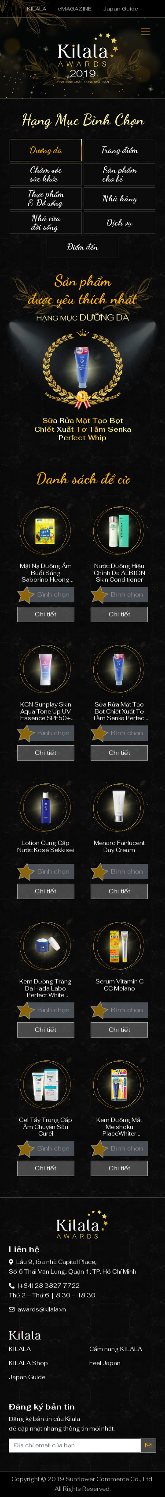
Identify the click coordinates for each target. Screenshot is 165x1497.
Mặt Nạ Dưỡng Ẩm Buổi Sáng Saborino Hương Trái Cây (45, 542)
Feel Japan (105, 1363)
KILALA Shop (28, 1363)
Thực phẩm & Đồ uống (46, 198)
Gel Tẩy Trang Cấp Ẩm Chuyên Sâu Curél (45, 1095)
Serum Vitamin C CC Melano (119, 957)
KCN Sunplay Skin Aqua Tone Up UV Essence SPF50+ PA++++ (45, 680)
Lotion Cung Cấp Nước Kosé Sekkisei (45, 819)
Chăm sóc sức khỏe (46, 174)
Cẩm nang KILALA (115, 1349)
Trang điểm (120, 150)
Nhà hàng (120, 198)
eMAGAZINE (75, 8)
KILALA (36, 8)
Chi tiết (45, 614)
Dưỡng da (46, 150)
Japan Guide (120, 8)
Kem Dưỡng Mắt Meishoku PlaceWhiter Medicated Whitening (119, 1095)
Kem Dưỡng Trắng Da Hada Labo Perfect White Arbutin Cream (45, 957)
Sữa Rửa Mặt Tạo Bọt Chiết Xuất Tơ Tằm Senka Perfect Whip (119, 680)
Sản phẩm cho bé (120, 174)
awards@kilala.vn (42, 1309)
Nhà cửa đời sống (46, 223)
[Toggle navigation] (146, 32)
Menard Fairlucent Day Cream (119, 819)
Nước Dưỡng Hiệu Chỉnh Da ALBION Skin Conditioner (119, 542)
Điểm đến (83, 247)
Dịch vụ (120, 223)
